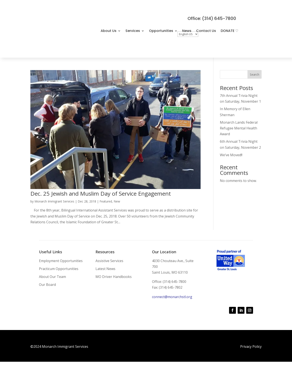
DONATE (107, 35)
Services (132, 30)
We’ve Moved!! (231, 155)
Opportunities (161, 30)
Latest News (105, 268)
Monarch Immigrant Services (54, 201)
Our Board (47, 284)
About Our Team (52, 276)
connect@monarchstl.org (172, 296)
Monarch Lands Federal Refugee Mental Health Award (239, 128)
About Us (108, 30)
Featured (106, 201)
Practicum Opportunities (58, 268)
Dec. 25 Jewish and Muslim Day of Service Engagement (100, 193)
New (117, 201)
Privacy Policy (251, 346)
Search (254, 74)
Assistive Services (109, 260)
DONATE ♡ (229, 30)
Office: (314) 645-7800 (212, 18)
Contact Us (206, 30)
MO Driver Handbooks (113, 276)
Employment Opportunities (61, 260)
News (186, 30)
